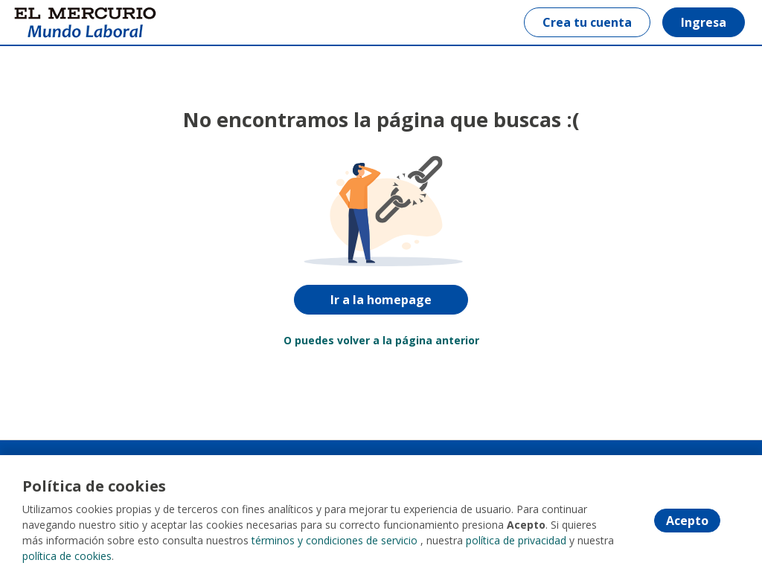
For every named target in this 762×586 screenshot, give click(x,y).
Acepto (687, 520)
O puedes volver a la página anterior (381, 340)
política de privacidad (516, 540)
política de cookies (67, 556)
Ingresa (703, 22)
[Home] (64, 22)
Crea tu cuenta (587, 22)
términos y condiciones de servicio (334, 540)
